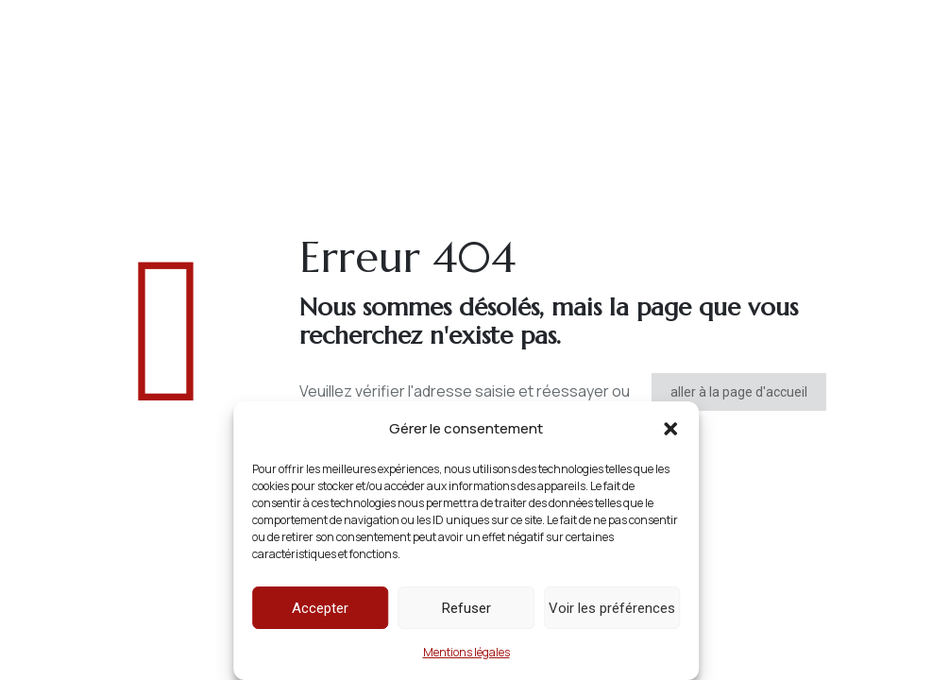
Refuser (466, 608)
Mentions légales (466, 652)
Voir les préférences (612, 608)
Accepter (320, 608)
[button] (670, 428)
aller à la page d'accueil (738, 392)
